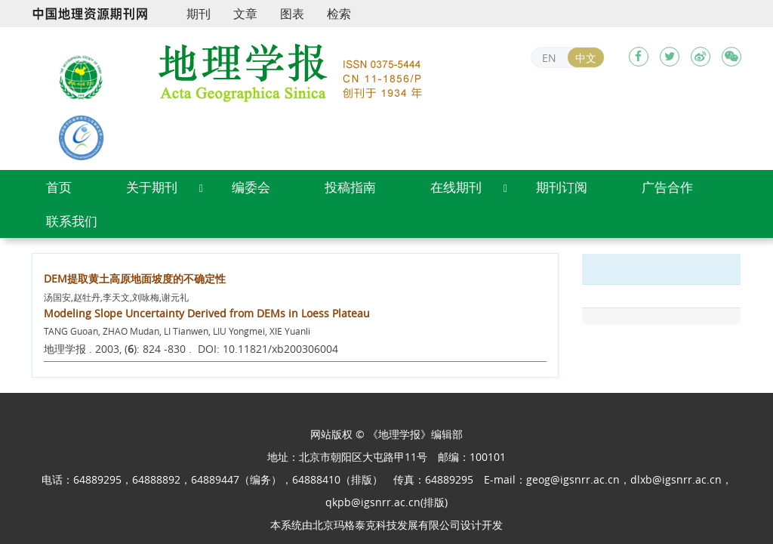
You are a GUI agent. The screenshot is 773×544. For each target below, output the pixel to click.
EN (549, 58)
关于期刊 (151, 187)
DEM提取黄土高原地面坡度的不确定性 (135, 278)
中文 (585, 58)
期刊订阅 (561, 187)
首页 (59, 187)
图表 (292, 13)
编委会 (251, 187)
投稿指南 (350, 187)
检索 (339, 13)
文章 (245, 13)
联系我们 (71, 221)
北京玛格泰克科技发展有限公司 (386, 525)
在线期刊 (456, 187)
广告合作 (667, 187)
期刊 (198, 13)
